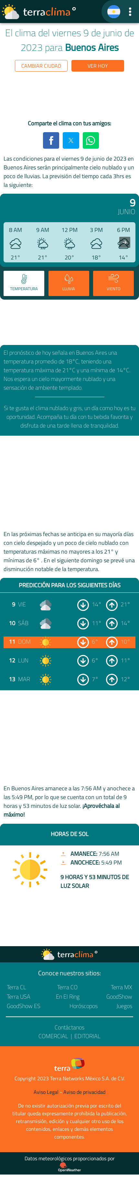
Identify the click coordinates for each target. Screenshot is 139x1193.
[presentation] (124, 242)
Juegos (124, 1006)
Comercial (53, 1036)
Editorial (87, 1036)
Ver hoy (98, 66)
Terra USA (18, 996)
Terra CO (67, 987)
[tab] (24, 283)
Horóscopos (84, 1006)
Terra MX (121, 987)
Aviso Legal (46, 1092)
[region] (69, 97)
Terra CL (16, 987)
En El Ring (68, 996)
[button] (130, 11)
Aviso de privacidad (84, 1092)
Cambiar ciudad (41, 66)
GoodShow (119, 996)
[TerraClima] (113, 11)
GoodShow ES (23, 1006)
